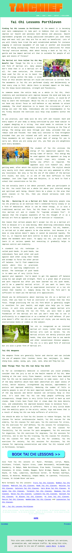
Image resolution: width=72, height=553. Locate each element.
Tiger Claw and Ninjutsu (34, 179)
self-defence (38, 103)
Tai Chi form (53, 290)
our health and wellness (23, 34)
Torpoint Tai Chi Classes (39, 491)
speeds (27, 241)
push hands (14, 251)
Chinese (38, 71)
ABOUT (50, 15)
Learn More (51, 546)
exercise (49, 80)
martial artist (32, 284)
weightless (65, 141)
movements (10, 83)
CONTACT (56, 15)
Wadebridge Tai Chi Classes (38, 499)
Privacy (67, 524)
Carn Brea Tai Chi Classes (53, 488)
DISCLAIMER (65, 15)
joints (51, 98)
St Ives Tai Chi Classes (57, 497)
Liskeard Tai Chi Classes (45, 494)
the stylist (36, 159)
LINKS (43, 15)
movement (65, 135)
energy (5, 109)
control (36, 236)
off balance (7, 262)
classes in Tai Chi (19, 194)
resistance (11, 173)
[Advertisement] (55, 260)
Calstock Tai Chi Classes (27, 488)
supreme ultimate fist (53, 212)
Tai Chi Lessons (23, 483)
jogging (5, 45)
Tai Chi (63, 51)
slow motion (44, 230)
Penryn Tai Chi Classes (13, 499)
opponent (34, 165)
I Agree (61, 546)
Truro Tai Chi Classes (43, 483)
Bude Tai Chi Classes (46, 486)
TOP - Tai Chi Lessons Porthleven (17, 507)
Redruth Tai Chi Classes (22, 486)
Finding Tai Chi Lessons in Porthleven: (21, 28)
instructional (8, 322)
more (32, 478)
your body (24, 119)
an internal (64, 326)
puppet (7, 124)
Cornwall (20, 447)
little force (32, 273)
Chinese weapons (61, 340)
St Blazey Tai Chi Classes (29, 497)
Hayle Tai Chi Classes (21, 494)
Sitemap (4, 524)
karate (5, 271)
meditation (18, 207)
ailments (55, 112)
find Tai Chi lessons (19, 462)
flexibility (50, 88)
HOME (37, 15)
